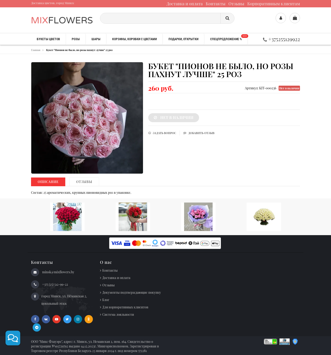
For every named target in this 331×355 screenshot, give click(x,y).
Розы (76, 39)
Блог (105, 300)
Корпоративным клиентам (273, 3)
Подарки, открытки (183, 39)
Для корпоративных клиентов (125, 307)
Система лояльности (118, 314)
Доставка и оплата (185, 3)
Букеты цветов (48, 39)
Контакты (215, 3)
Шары (95, 39)
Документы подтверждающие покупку (131, 292)
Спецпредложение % (229, 37)
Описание (48, 182)
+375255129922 (281, 38)
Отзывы (236, 3)
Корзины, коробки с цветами (134, 39)
